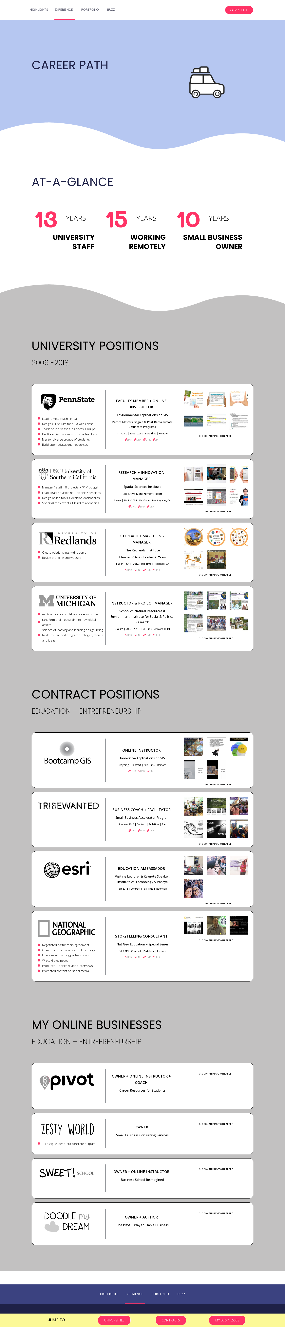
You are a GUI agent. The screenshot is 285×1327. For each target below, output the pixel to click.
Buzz (111, 9)
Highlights (39, 9)
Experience (63, 9)
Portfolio (90, 9)
